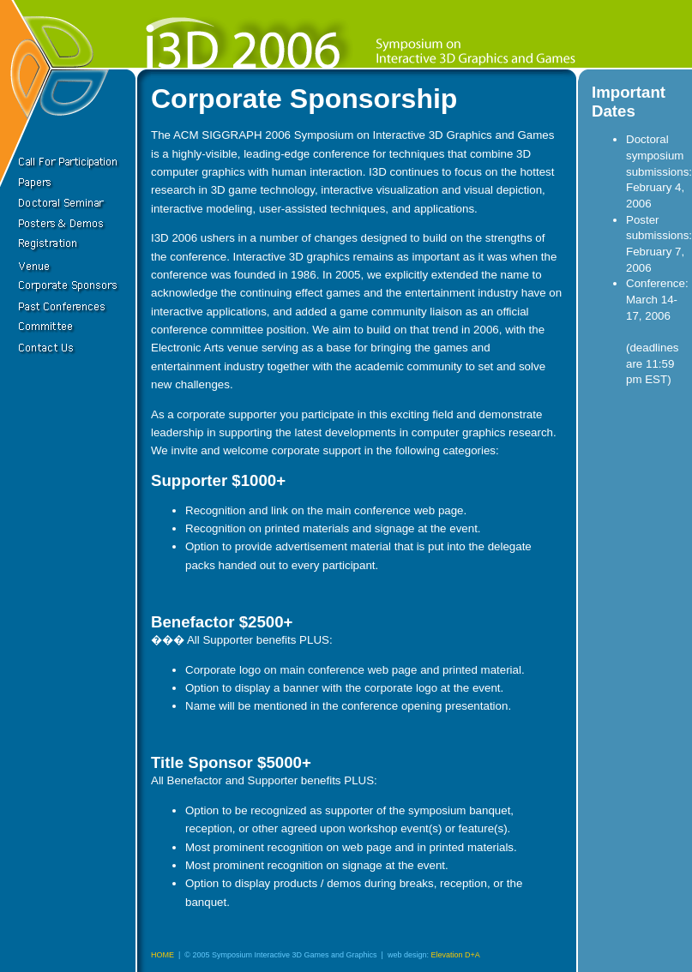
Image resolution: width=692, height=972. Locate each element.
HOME (162, 955)
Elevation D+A (454, 955)
